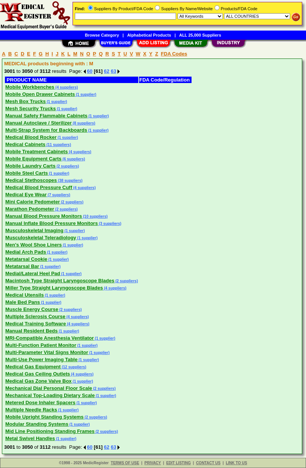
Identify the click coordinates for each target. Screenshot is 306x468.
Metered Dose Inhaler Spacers (40, 402)
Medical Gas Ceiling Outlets (37, 374)
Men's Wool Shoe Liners (33, 245)
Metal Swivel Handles (30, 438)
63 (113, 71)
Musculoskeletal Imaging (34, 230)
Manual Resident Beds (31, 331)
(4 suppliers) (66, 87)
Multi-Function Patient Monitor (40, 345)
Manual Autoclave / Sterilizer (38, 123)
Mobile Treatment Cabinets (36, 151)
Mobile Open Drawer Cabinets (40, 94)
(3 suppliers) (109, 224)
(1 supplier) (85, 94)
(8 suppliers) (83, 123)
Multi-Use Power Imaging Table (41, 359)
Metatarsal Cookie (26, 259)
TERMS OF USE (125, 463)
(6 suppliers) (73, 159)
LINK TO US (236, 463)
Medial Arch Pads (25, 252)
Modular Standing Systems (36, 424)
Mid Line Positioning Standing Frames (49, 431)
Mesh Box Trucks (25, 101)
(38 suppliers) (70, 181)
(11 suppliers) (58, 145)
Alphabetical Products (149, 35)
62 (106, 71)
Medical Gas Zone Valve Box (38, 381)
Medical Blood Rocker (31, 137)
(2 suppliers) (67, 166)
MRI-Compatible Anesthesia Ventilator (49, 338)
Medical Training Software (35, 323)
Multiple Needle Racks (31, 410)
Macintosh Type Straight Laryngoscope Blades (59, 280)
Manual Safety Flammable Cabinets (46, 116)
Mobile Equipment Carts (33, 159)
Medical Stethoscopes (31, 180)
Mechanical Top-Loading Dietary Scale (50, 395)
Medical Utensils (24, 295)
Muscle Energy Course (31, 309)
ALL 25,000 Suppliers (200, 35)
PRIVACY (152, 463)
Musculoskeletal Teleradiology (40, 237)
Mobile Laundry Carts (30, 166)
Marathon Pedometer (29, 209)
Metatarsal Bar (22, 266)
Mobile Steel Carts (26, 173)
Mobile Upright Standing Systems (44, 417)
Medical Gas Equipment (33, 366)
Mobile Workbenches (29, 87)
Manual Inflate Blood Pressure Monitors (51, 223)
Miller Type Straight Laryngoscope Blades (54, 288)
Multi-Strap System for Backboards (46, 130)
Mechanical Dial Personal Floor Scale (48, 388)
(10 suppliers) (95, 216)
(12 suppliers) (74, 367)
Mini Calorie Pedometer (32, 202)
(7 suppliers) (58, 195)
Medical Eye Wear (26, 194)
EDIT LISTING (178, 463)
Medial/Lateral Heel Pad (32, 273)
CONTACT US (208, 463)
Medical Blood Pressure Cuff (38, 187)
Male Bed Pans (22, 302)
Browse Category (102, 35)
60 (89, 71)
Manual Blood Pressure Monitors (43, 216)
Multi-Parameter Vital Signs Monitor (46, 352)
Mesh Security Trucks (30, 108)
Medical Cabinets (25, 144)
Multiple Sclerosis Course (35, 316)
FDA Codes (174, 54)
